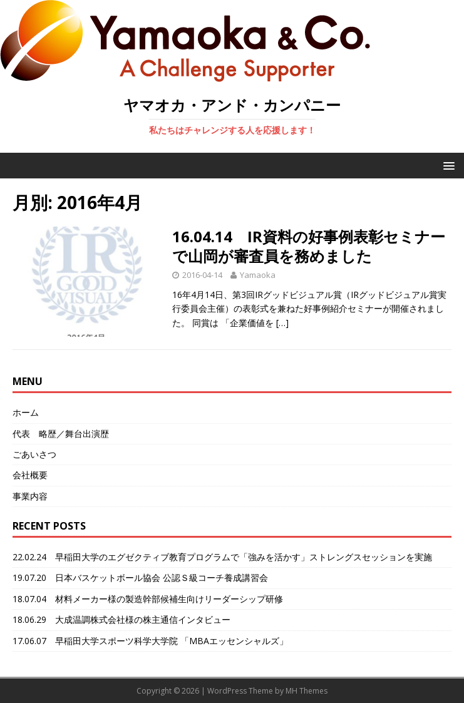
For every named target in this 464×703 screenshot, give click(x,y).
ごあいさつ (34, 454)
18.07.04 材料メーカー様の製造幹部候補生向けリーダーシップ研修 (148, 599)
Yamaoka (258, 274)
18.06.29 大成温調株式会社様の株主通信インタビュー (121, 619)
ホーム (26, 412)
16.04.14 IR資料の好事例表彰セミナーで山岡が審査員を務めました (308, 246)
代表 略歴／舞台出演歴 (61, 433)
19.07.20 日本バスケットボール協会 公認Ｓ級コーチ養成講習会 (140, 577)
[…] (282, 323)
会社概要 (30, 475)
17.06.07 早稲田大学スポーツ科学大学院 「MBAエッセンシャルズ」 (150, 641)
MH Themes (306, 690)
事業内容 (30, 496)
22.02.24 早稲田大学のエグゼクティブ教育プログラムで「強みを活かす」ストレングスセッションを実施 (222, 557)
